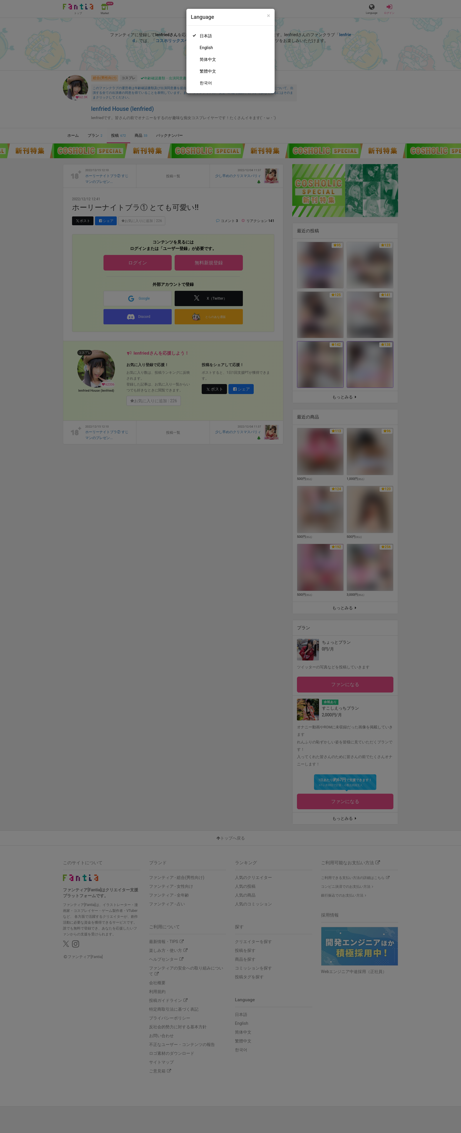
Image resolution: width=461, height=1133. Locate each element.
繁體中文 (208, 71)
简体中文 (208, 59)
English (206, 47)
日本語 (206, 36)
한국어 (206, 83)
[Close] (268, 16)
